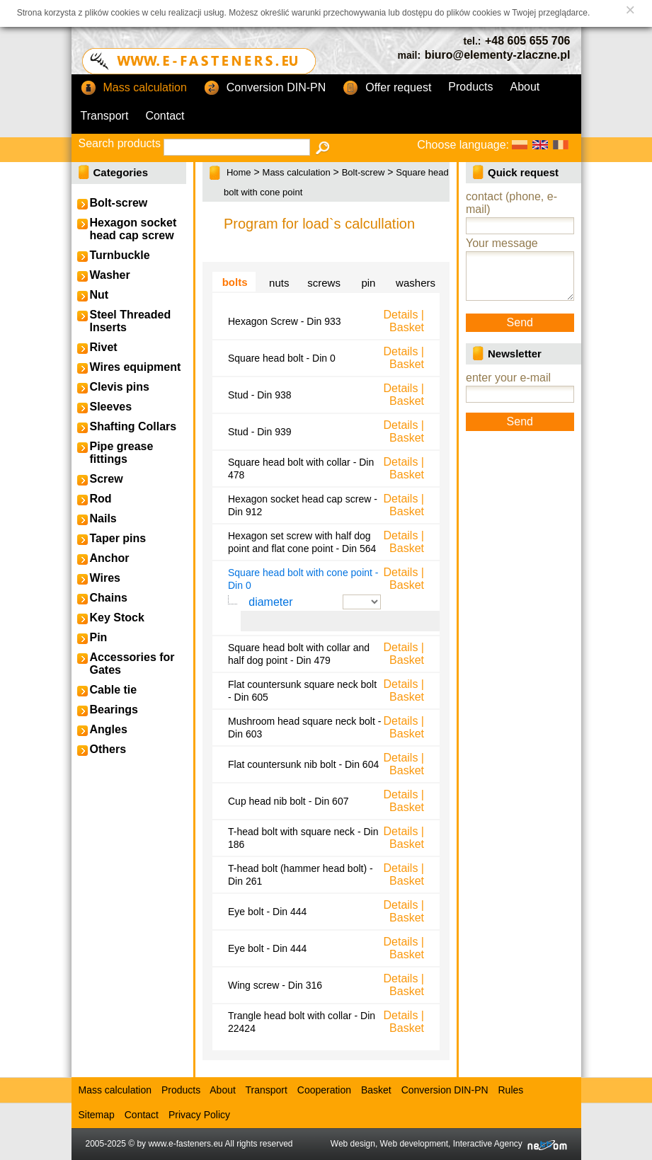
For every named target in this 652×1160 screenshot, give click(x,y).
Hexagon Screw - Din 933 (284, 321)
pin (368, 283)
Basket (406, 327)
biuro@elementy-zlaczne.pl (498, 55)
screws (324, 283)
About (525, 87)
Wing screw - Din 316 (275, 985)
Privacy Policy (199, 1114)
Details (400, 315)
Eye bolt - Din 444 (267, 911)
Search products (120, 143)
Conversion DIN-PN (265, 88)
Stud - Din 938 (260, 395)
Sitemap (97, 1114)
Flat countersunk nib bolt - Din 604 (303, 764)
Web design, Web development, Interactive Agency (449, 1144)
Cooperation (324, 1090)
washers (415, 283)
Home (239, 172)
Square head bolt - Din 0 (282, 358)
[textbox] (237, 147)
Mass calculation (134, 88)
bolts (235, 282)
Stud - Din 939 (260, 431)
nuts (279, 283)
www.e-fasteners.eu (185, 1144)
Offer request (387, 88)
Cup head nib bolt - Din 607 (288, 801)
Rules (510, 1090)
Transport (105, 116)
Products (470, 87)
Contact (164, 116)
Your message (502, 243)
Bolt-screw (363, 172)
